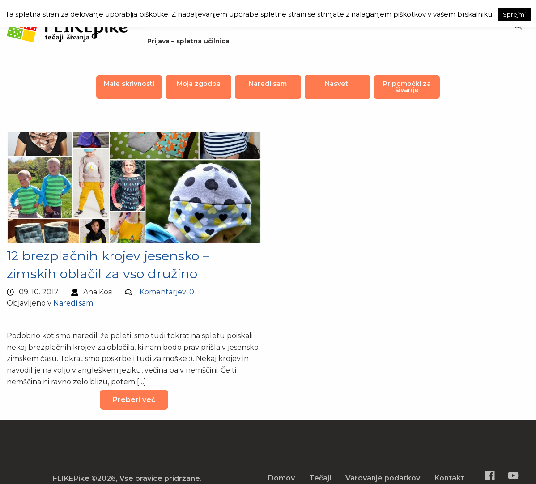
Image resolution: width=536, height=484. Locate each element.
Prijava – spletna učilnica (188, 41)
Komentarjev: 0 (167, 292)
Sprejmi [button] (514, 14)
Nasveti (337, 84)
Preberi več (134, 399)
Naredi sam (268, 84)
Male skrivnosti (129, 84)
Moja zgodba (199, 84)
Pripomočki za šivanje (407, 87)
